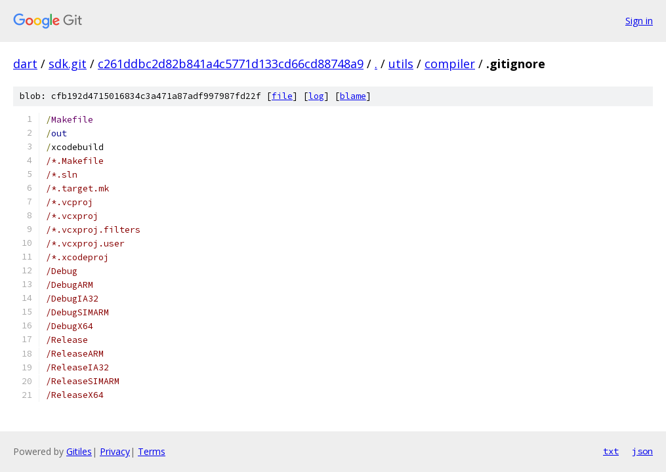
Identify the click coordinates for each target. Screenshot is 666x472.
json (642, 451)
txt (611, 451)
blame (353, 96)
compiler (450, 63)
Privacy (115, 451)
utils (400, 63)
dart (25, 63)
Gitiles (79, 451)
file (282, 96)
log (316, 96)
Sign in (639, 20)
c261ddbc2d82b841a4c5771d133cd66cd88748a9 (231, 63)
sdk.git (68, 63)
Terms (151, 451)
